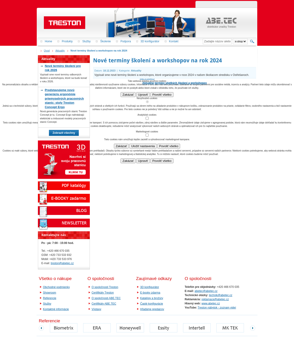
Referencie (49, 298)
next (252, 328)
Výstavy (96, 309)
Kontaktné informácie (56, 309)
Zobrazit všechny (64, 132)
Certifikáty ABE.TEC (104, 303)
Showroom (49, 292)
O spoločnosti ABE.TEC (106, 298)
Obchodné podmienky (56, 287)
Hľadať (252, 41)
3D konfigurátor (149, 287)
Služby (47, 303)
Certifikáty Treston (103, 292)
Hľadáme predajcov (152, 309)
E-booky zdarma (150, 292)
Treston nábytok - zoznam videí (217, 307)
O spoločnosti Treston (105, 287)
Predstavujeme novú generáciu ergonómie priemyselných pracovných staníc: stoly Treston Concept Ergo (64, 98)
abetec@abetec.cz (206, 291)
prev (41, 328)
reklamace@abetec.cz (215, 299)
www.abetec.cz (210, 303)
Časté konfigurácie (151, 303)
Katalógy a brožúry (151, 298)
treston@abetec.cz (62, 263)
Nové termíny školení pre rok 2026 (63, 68)
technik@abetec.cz (220, 295)
